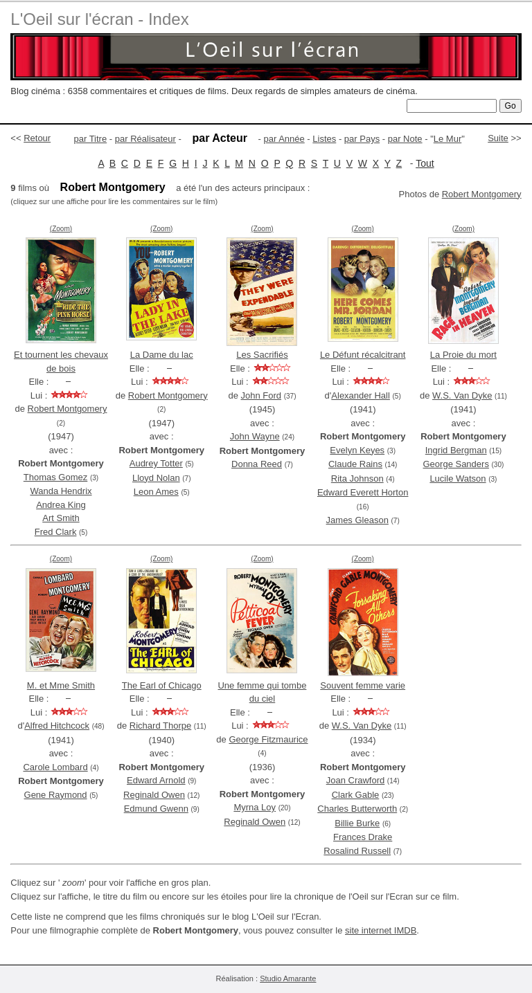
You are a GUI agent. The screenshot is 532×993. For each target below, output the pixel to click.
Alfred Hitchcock (56, 725)
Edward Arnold (156, 780)
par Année (283, 139)
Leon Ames (156, 491)
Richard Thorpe (160, 725)
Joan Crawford (355, 780)
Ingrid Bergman (456, 450)
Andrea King (61, 505)
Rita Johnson (357, 478)
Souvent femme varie (362, 685)
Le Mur (447, 139)
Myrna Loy (254, 807)
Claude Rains (355, 464)
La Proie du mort (463, 354)
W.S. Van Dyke (462, 395)
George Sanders (456, 464)
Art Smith (60, 518)
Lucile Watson (457, 478)
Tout (425, 163)
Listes (324, 139)
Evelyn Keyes (357, 450)
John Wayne (255, 436)
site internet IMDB (380, 930)
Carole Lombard (55, 767)
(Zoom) (61, 229)
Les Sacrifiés (261, 354)
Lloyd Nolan (156, 478)
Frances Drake (362, 837)
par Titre (90, 139)
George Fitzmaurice (268, 739)
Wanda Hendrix (60, 491)
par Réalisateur (145, 139)
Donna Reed (256, 464)
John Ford (261, 395)
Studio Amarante (288, 978)
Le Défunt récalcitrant (363, 354)
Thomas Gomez (55, 477)
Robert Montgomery (482, 194)
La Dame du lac (161, 354)
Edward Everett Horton (363, 492)
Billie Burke (357, 823)
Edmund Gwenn (156, 808)
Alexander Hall (360, 395)
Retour (37, 138)
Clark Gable (356, 795)
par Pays (362, 139)
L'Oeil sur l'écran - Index (99, 19)
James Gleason (357, 520)
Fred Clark (56, 532)
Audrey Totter (156, 463)
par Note (405, 139)
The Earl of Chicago (162, 685)
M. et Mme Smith (61, 685)
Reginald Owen (154, 795)
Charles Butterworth (357, 808)
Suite (498, 138)
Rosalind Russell (357, 851)
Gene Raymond (55, 795)
